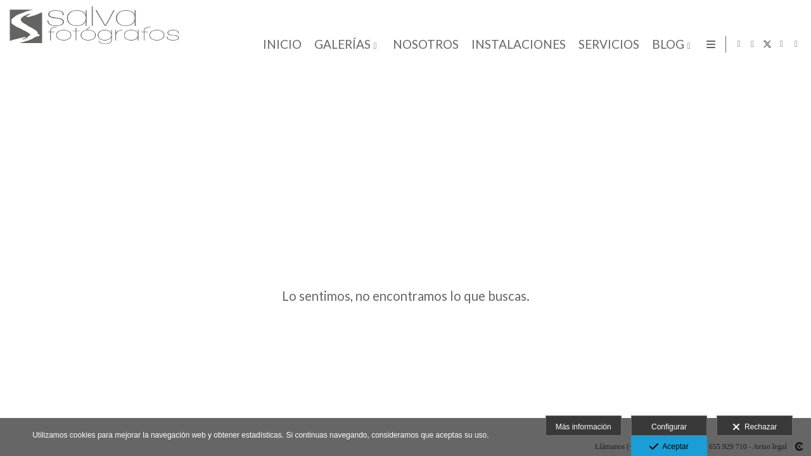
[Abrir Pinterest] (796, 44)
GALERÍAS (340, 44)
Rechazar (754, 427)
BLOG (665, 44)
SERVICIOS (606, 44)
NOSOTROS (423, 44)
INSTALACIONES (516, 44)
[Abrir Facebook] (752, 44)
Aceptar (668, 447)
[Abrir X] (767, 44)
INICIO (279, 44)
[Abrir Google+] (782, 44)
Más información (583, 426)
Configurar (669, 426)
